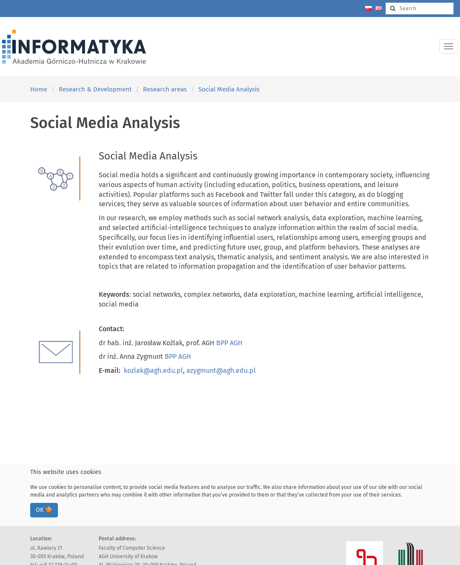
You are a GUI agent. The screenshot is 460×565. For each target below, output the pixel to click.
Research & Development (95, 89)
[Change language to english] (378, 8)
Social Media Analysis (229, 89)
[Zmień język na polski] (368, 8)
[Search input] (420, 8)
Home (38, 89)
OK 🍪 (44, 510)
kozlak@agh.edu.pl (153, 370)
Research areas (165, 89)
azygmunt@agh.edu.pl (221, 370)
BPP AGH (229, 343)
